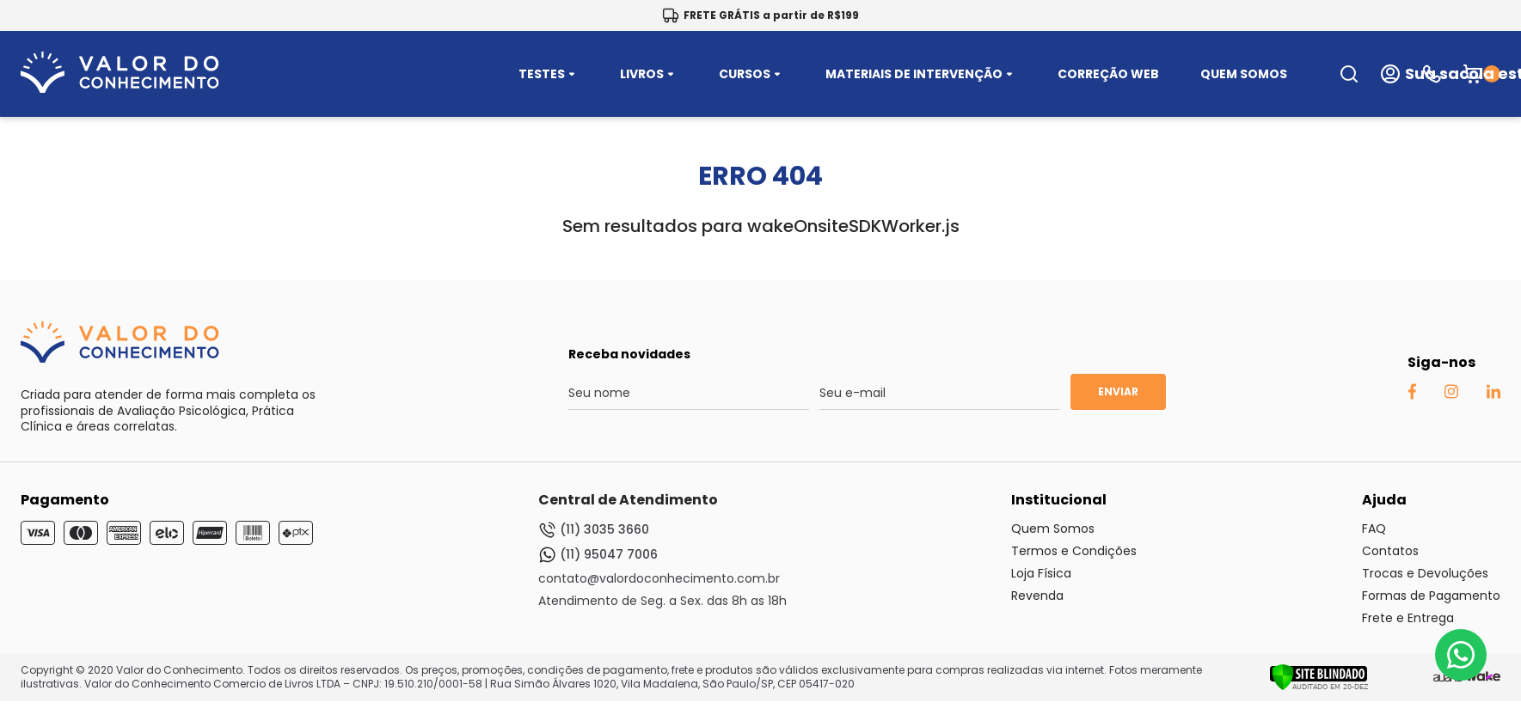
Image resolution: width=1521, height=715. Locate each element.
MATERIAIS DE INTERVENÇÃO (920, 74)
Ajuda (1384, 500)
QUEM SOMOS (1243, 74)
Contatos (1390, 550)
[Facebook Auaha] (1412, 395)
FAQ (1374, 528)
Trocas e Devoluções (1425, 573)
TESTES (548, 74)
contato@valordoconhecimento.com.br (659, 578)
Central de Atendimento (628, 500)
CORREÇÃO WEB (1108, 74)
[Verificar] (1318, 686)
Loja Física (1041, 573)
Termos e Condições (1074, 550)
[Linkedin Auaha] (1493, 394)
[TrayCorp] (1483, 677)
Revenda (1037, 595)
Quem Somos (1053, 528)
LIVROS (649, 74)
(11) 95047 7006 (598, 555)
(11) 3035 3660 (593, 530)
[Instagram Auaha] (1451, 394)
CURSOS (751, 74)
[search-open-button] (1349, 74)
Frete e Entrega (1408, 617)
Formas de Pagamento (1431, 595)
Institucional (1059, 500)
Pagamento (65, 500)
